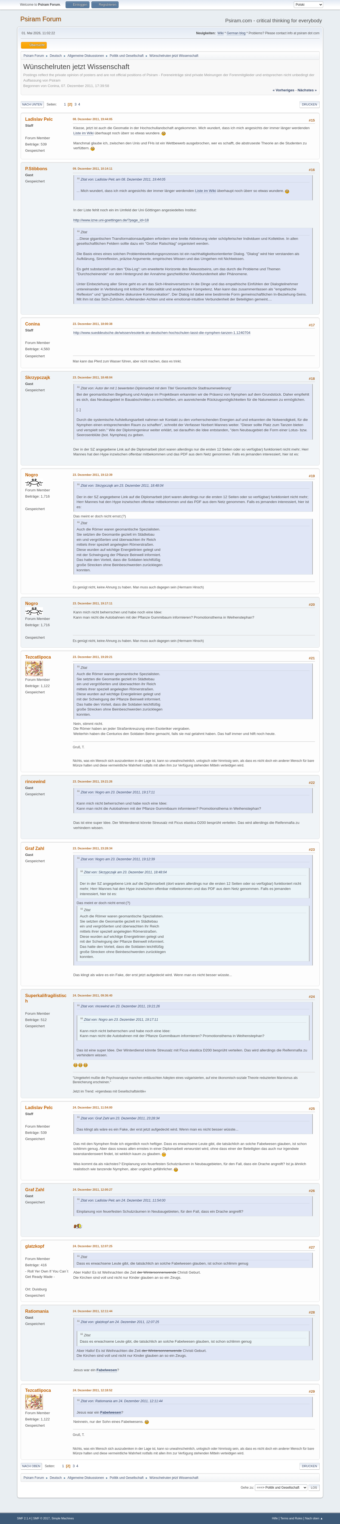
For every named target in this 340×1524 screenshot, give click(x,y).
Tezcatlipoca (38, 657)
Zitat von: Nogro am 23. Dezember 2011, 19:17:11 (118, 792)
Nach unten (32, 104)
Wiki (220, 33)
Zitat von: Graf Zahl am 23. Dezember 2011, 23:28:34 (120, 1118)
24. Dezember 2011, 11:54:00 (93, 1107)
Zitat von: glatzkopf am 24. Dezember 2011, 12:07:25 (120, 1322)
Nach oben (31, 1466)
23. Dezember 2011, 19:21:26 (93, 781)
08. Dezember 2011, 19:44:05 (93, 119)
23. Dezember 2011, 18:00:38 (93, 323)
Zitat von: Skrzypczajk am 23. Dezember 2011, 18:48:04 (122, 486)
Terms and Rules (291, 1518)
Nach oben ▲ (314, 1518)
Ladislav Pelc (39, 119)
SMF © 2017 (41, 1518)
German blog (236, 33)
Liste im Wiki (83, 133)
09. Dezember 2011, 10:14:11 (93, 168)
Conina (32, 324)
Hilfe (275, 1518)
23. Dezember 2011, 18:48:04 (93, 377)
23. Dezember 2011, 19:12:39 (93, 474)
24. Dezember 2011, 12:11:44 (93, 1311)
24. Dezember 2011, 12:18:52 (93, 1390)
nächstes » (307, 90)
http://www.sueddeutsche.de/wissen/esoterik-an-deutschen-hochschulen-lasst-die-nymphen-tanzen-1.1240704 (162, 333)
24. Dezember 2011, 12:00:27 (93, 1189)
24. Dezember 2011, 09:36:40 (93, 995)
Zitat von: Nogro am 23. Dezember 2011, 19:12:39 (118, 859)
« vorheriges (283, 90)
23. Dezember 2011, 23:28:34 (93, 848)
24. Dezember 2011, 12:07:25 (93, 1246)
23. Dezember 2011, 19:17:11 (93, 603)
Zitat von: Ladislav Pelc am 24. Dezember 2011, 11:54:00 (123, 1200)
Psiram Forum (40, 19)
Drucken (309, 104)
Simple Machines (62, 1518)
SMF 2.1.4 (24, 1518)
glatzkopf (34, 1246)
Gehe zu (247, 1487)
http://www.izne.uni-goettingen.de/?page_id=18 (111, 220)
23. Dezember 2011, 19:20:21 (93, 657)
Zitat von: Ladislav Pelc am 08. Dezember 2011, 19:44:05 (123, 179)
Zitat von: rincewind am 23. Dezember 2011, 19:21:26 (120, 1006)
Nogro (31, 475)
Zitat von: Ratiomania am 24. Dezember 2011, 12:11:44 (122, 1401)
